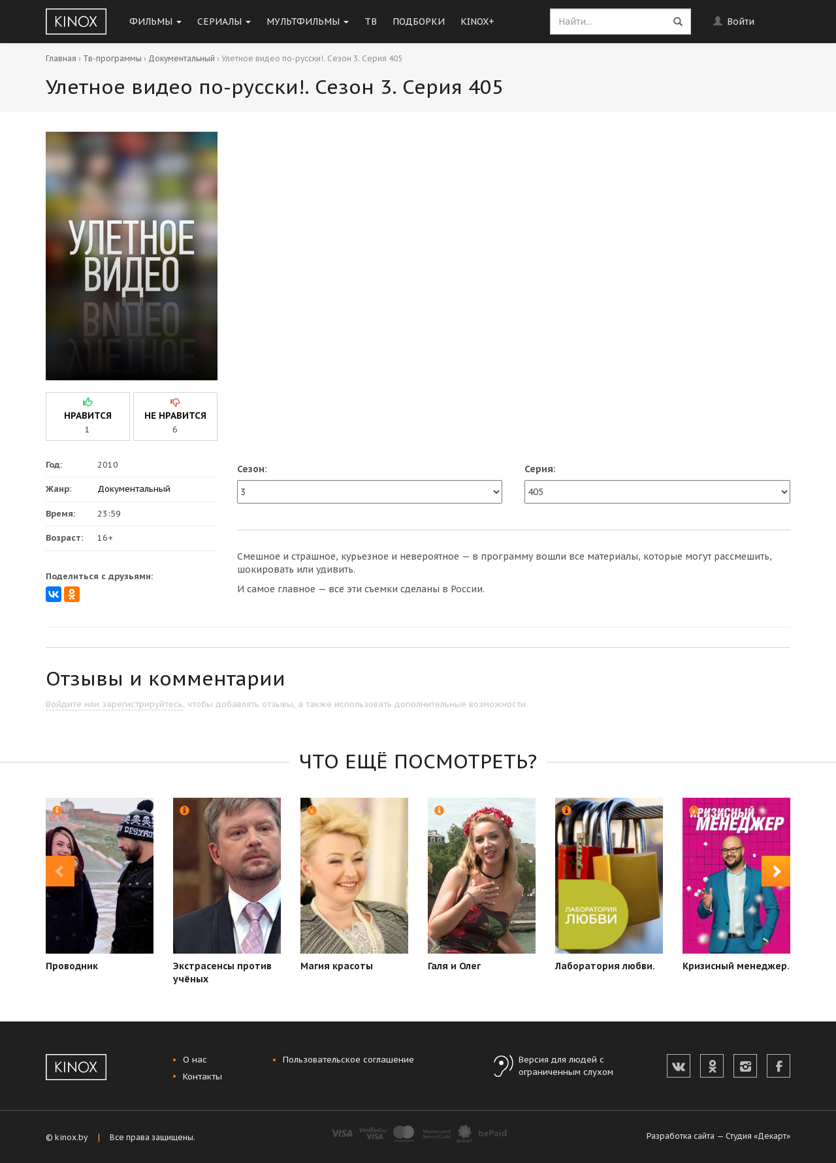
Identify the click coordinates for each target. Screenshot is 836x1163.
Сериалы (224, 21)
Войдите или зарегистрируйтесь (114, 704)
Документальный (181, 58)
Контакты (202, 1076)
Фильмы (155, 21)
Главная (61, 58)
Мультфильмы (307, 21)
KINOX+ (477, 21)
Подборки (419, 21)
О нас (195, 1059)
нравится (88, 415)
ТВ (370, 21)
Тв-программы (112, 58)
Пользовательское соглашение (348, 1059)
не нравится (175, 415)
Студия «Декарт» (758, 1136)
